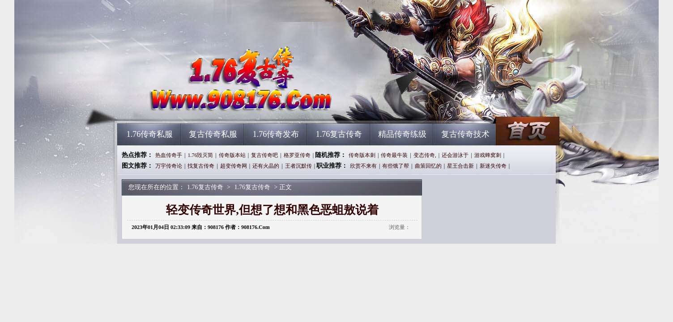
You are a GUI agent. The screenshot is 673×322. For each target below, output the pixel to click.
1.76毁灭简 (200, 155)
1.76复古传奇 (202, 107)
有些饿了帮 (395, 166)
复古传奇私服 (213, 134)
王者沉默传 (298, 166)
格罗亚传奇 (297, 155)
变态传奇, (424, 155)
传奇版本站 (232, 155)
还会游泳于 (455, 155)
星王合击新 (460, 166)
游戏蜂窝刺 (487, 155)
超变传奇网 (233, 166)
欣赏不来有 (363, 166)
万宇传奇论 (168, 166)
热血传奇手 (168, 155)
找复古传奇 (200, 166)
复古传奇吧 (264, 155)
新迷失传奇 (493, 166)
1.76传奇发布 (276, 134)
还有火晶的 (265, 166)
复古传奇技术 (465, 134)
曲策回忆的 (428, 166)
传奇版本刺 (362, 155)
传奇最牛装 (394, 155)
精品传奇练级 (402, 134)
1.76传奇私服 (150, 134)
